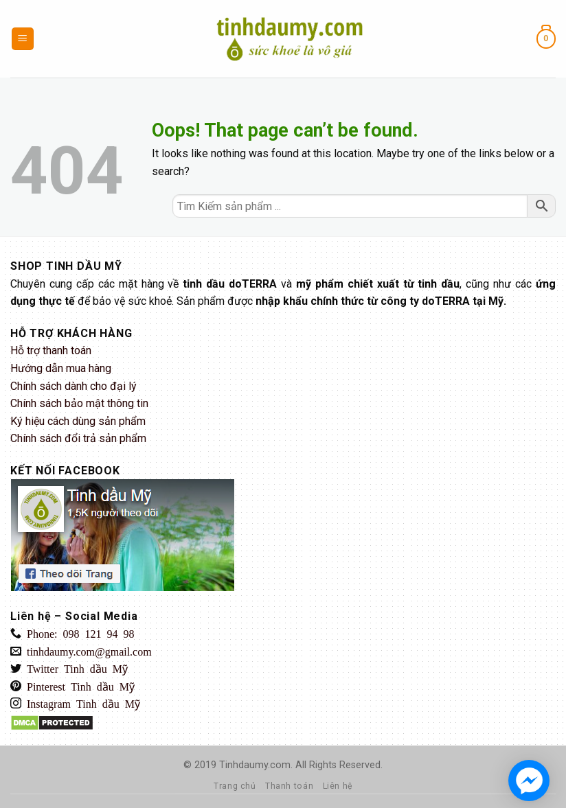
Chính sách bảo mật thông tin (79, 403)
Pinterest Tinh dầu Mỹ (78, 685)
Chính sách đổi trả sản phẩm (78, 438)
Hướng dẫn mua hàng (60, 368)
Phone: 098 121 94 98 (77, 632)
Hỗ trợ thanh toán (50, 350)
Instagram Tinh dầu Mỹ (80, 702)
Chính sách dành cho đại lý (73, 386)
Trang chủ (235, 786)
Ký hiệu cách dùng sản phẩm (78, 421)
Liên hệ (337, 786)
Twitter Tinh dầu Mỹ (74, 667)
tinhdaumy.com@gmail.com (86, 650)
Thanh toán (289, 786)
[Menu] (23, 38)
